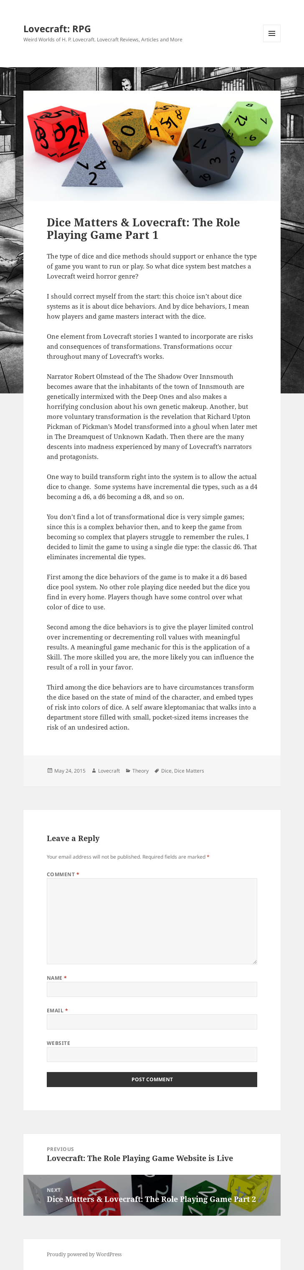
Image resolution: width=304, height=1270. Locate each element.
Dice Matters (189, 770)
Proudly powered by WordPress (84, 1254)
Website (58, 1043)
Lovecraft (109, 770)
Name (57, 977)
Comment (63, 874)
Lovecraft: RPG (57, 28)
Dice (166, 770)
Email (57, 1010)
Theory (140, 770)
